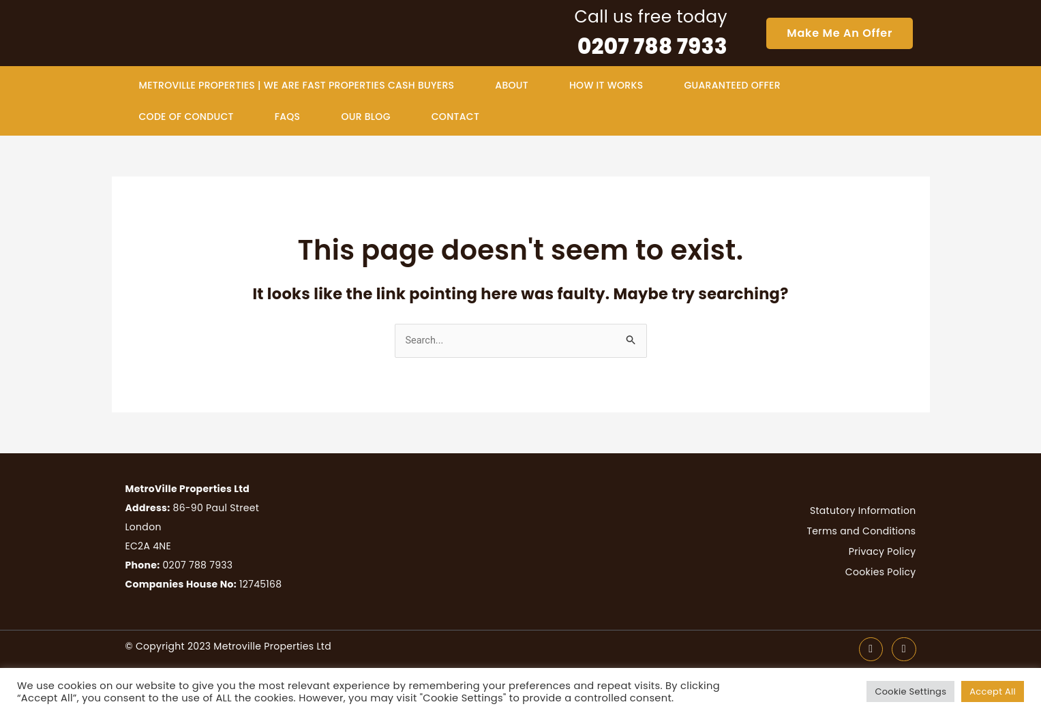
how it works (606, 85)
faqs (288, 116)
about (511, 85)
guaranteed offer (732, 85)
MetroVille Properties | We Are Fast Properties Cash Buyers (297, 85)
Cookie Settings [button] (910, 691)
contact (455, 116)
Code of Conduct (186, 116)
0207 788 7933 (652, 46)
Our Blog (365, 116)
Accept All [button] (992, 691)
